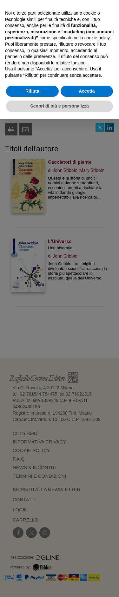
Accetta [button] (87, 91)
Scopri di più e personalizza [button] (59, 105)
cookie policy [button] (96, 37)
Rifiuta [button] (32, 91)
